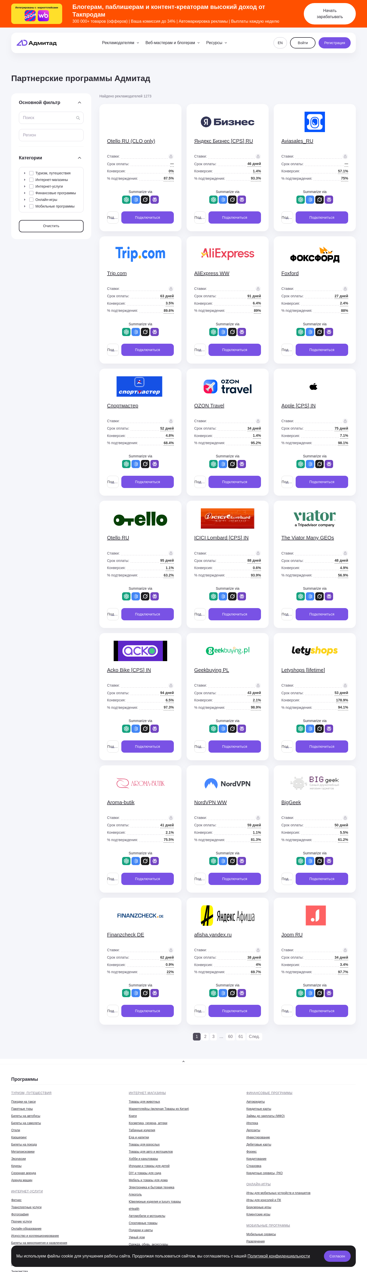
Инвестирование (258, 1137)
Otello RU (118, 538)
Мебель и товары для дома (148, 1180)
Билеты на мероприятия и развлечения (39, 1243)
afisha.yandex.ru (213, 934)
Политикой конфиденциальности (278, 1256)
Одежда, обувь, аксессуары (148, 1244)
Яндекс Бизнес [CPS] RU (223, 141)
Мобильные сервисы (261, 1234)
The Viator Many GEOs (307, 538)
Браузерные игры (258, 1207)
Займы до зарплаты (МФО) (265, 1116)
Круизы (16, 1166)
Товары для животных (144, 1101)
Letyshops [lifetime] (303, 670)
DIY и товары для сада (145, 1173)
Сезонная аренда (23, 1173)
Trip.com (117, 273)
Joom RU (292, 934)
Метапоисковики (22, 1151)
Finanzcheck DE (125, 934)
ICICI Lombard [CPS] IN (221, 538)
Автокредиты (255, 1101)
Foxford (290, 273)
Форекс (251, 1151)
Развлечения (255, 1241)
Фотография (20, 1214)
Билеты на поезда (24, 1144)
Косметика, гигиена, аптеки (148, 1123)
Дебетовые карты (258, 1144)
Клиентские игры (258, 1214)
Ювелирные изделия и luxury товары (155, 1201)
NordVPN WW (210, 802)
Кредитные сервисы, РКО (264, 1173)
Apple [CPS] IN (298, 405)
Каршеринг (19, 1137)
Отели (15, 1130)
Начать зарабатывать (330, 13)
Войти (303, 43)
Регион (29, 135)
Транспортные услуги (26, 1207)
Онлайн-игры (258, 1184)
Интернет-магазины (147, 1093)
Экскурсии (18, 1159)
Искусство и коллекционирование (35, 1236)
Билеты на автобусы (25, 1116)
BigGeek (291, 802)
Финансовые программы (269, 1093)
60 (230, 1036)
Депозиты (253, 1130)
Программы (24, 1079)
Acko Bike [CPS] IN (129, 670)
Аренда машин (21, 1180)
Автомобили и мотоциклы (147, 1216)
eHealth (134, 1209)
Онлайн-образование (26, 1228)
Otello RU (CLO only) (131, 141)
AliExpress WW (211, 273)
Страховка (253, 1166)
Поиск (28, 117)
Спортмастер (122, 405)
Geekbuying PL (211, 670)
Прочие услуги (21, 1221)
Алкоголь (135, 1194)
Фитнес (16, 1200)
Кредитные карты (258, 1109)
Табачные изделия (142, 1130)
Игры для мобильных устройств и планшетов (278, 1193)
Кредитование (256, 1159)
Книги (133, 1116)
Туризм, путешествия (31, 1093)
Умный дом (137, 1237)
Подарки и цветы (141, 1230)
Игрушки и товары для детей (149, 1166)
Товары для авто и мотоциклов (151, 1151)
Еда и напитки (139, 1137)
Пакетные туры (22, 1109)
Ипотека (252, 1123)
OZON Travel (209, 405)
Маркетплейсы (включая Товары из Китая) (159, 1109)
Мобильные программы (268, 1225)
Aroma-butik (121, 802)
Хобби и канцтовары (143, 1159)
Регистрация (334, 43)
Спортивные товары (143, 1223)
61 (241, 1036)
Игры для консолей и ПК (263, 1200)
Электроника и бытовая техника (151, 1187)
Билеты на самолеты (26, 1123)
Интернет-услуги (27, 1191)
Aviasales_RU (297, 141)
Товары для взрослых (144, 1144)
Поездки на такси (23, 1101)
